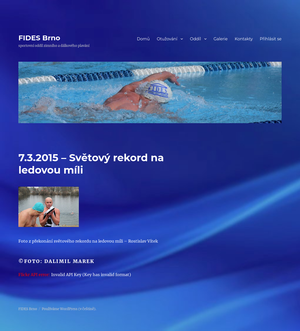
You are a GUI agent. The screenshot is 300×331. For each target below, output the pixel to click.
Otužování (167, 39)
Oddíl (195, 39)
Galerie (221, 39)
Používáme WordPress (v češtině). (69, 309)
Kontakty (244, 39)
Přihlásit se (270, 39)
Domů (143, 39)
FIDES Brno (39, 38)
